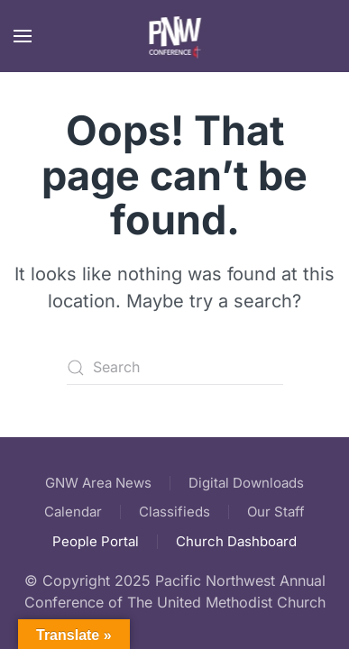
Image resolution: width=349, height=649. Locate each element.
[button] (23, 36)
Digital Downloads (246, 482)
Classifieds (174, 511)
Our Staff (276, 511)
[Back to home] (174, 36)
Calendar (73, 511)
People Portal (95, 541)
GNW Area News (98, 482)
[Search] (175, 368)
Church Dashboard (236, 541)
